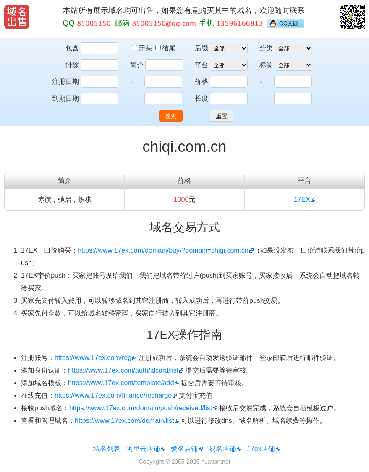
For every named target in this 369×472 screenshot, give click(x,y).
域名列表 (106, 448)
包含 (72, 48)
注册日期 (65, 81)
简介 (137, 64)
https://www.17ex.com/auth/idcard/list (123, 370)
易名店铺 (222, 448)
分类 (266, 48)
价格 (201, 81)
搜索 (171, 116)
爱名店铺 (184, 448)
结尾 (165, 48)
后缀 (201, 48)
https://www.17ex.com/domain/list (124, 420)
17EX (302, 199)
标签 (266, 64)
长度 (201, 98)
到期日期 (65, 98)
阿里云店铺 (143, 448)
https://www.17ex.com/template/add (121, 382)
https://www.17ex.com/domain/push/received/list (140, 408)
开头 (143, 48)
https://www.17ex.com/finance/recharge (113, 395)
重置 (222, 116)
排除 (72, 64)
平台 (201, 64)
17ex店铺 (261, 448)
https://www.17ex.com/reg (93, 357)
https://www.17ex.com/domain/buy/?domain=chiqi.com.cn (163, 250)
